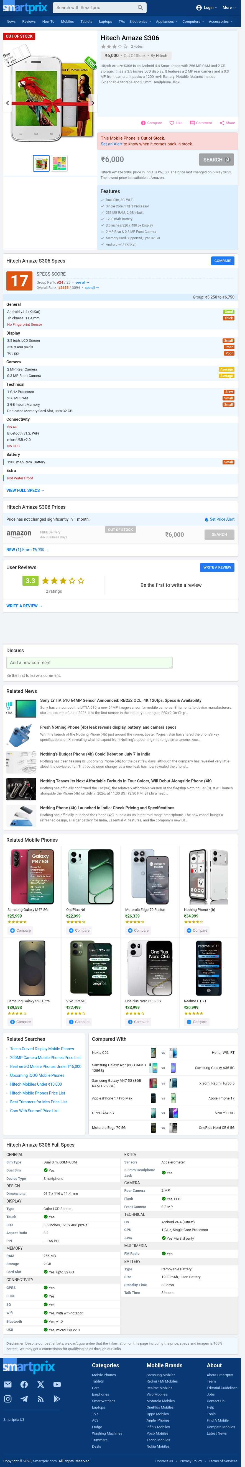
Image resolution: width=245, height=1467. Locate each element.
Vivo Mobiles (157, 1394)
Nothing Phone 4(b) (199, 910)
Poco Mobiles (158, 1433)
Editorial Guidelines (222, 1388)
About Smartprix (220, 1375)
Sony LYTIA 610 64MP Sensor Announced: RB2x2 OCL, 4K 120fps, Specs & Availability (120, 700)
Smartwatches (103, 1401)
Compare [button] (223, 261)
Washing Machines (107, 1433)
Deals (96, 1446)
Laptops (105, 21)
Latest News (217, 1433)
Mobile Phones (104, 1375)
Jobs (211, 1394)
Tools (211, 1414)
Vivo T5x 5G (75, 1001)
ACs (95, 1420)
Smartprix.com (45, 1461)
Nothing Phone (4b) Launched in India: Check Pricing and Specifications (107, 807)
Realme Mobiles (159, 1388)
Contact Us (215, 1401)
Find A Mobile (218, 1420)
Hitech (161, 55)
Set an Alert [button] (111, 144)
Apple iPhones (158, 1420)
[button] (120, 491)
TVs (122, 21)
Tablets (87, 21)
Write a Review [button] (217, 567)
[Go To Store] (18, 535)
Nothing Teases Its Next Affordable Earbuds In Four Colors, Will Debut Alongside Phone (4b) (126, 781)
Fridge (97, 1427)
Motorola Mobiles (161, 1401)
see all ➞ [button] (82, 282)
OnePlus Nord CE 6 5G (143, 1001)
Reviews (29, 21)
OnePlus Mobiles (160, 1407)
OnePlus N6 (75, 910)
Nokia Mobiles (158, 1446)
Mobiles (67, 21)
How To (48, 21)
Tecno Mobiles (158, 1440)
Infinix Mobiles (158, 1427)
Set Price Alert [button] (219, 519)
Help (210, 1407)
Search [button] (217, 160)
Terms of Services (223, 1461)
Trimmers (100, 1440)
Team (211, 1381)
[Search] (95, 7)
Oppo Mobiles (158, 1414)
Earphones (100, 1394)
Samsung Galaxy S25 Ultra (28, 1001)
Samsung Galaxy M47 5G (27, 910)
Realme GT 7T (195, 1001)
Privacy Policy (191, 1461)
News (11, 21)
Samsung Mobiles (161, 1375)
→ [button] (27, 549)
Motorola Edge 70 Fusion (145, 910)
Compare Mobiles (221, 1427)
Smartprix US (13, 1419)
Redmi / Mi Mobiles (162, 1381)
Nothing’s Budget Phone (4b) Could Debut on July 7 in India (95, 754)
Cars (95, 1388)
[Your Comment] (89, 663)
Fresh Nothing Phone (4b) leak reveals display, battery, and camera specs (108, 727)
